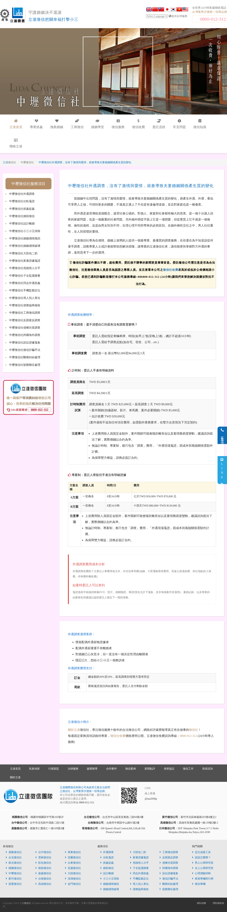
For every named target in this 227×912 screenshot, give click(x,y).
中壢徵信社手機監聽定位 (24, 290)
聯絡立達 (15, 143)
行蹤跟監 (53, 768)
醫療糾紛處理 (168, 884)
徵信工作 (188, 768)
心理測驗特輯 (201, 873)
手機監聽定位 (139, 878)
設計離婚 (107, 873)
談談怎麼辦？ (201, 857)
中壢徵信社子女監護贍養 (24, 275)
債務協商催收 (139, 889)
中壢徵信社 (14, 873)
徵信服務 (118, 124)
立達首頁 (15, 768)
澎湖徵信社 (73, 878)
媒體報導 (92, 768)
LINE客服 (222, 470)
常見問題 (179, 124)
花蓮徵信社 (73, 868)
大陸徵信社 (73, 873)
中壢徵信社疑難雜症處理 (24, 364)
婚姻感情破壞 (109, 889)
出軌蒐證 (107, 857)
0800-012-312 (213, 19)
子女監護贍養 (139, 868)
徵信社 (193, 729)
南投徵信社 (43, 868)
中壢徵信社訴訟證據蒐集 (24, 342)
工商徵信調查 (168, 852)
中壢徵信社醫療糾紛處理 (24, 357)
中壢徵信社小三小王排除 (24, 231)
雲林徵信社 (43, 857)
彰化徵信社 (43, 862)
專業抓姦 (36, 124)
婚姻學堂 (97, 124)
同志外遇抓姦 (139, 873)
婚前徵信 (107, 868)
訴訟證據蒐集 (168, 873)
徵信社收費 (170, 269)
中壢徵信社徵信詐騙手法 (24, 349)
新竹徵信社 (14, 878)
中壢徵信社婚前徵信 (22, 216)
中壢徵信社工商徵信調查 (24, 312)
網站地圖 (201, 903)
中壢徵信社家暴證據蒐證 (24, 260)
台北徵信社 (14, 857)
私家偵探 (34, 768)
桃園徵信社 (14, 868)
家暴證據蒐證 (139, 857)
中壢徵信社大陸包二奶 (23, 253)
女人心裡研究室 (202, 868)
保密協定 (169, 768)
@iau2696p (151, 798)
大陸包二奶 (138, 852)
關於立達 (74, 729)
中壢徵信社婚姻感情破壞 (24, 245)
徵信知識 (199, 124)
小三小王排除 (109, 878)
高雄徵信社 (43, 884)
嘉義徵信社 (43, 873)
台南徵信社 (43, 878)
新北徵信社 (14, 862)
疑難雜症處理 (168, 889)
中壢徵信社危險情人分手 (24, 268)
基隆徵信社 (14, 852)
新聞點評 (150, 768)
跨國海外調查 (168, 868)
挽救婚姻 (56, 124)
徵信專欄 (198, 884)
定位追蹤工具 (201, 852)
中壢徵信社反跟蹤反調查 (24, 320)
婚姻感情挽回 (109, 884)
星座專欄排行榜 (202, 878)
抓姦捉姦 (107, 862)
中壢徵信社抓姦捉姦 (22, 208)
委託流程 (158, 124)
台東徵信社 (73, 862)
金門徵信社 (73, 884)
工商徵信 (77, 124)
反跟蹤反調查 (168, 857)
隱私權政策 (218, 903)
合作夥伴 (111, 768)
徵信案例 (130, 768)
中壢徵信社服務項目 (28, 184)
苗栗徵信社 (14, 884)
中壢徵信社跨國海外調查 (24, 334)
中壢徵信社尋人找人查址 (24, 297)
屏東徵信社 (73, 852)
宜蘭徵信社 (73, 857)
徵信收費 (138, 124)
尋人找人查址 (139, 884)
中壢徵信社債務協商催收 (24, 305)
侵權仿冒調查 (168, 862)
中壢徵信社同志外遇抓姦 (24, 283)
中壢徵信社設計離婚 (22, 223)
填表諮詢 (207, 768)
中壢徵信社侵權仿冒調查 (24, 327)
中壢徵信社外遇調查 (22, 193)
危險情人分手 (139, 862)
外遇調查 (107, 852)
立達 (9, 162)
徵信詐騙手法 (168, 878)
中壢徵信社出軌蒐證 (22, 201)
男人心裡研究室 (202, 862)
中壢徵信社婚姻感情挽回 (24, 238)
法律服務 (73, 768)
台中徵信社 (43, 852)
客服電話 (222, 435)
